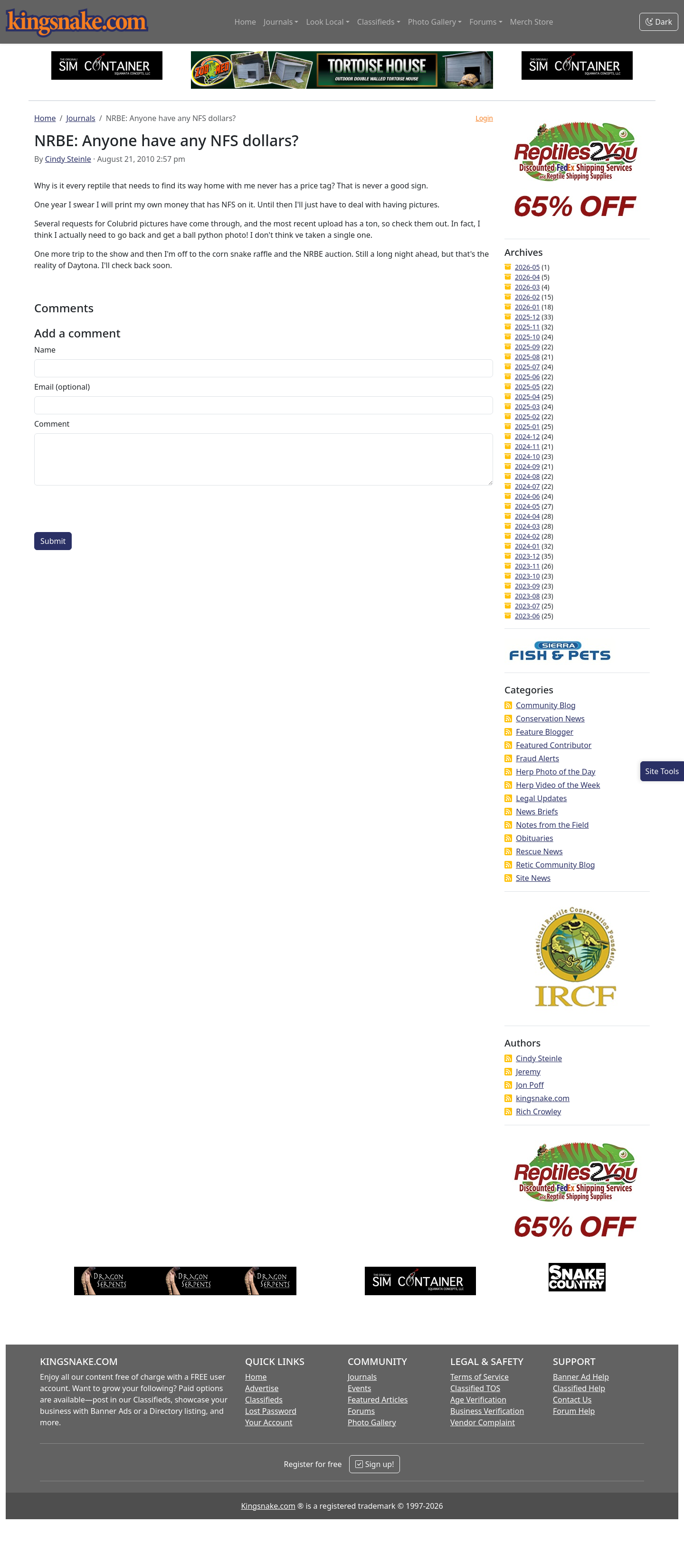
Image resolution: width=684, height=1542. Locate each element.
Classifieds (264, 1399)
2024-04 (527, 516)
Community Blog (546, 705)
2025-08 (527, 356)
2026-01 (527, 306)
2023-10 (527, 575)
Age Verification (478, 1399)
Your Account (268, 1422)
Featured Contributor (553, 745)
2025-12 (527, 316)
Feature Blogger (544, 732)
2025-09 (527, 346)
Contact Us (572, 1399)
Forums (361, 1411)
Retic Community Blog (555, 865)
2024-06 (527, 496)
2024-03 (527, 526)
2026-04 (527, 276)
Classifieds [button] (376, 22)
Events (359, 1388)
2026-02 (527, 296)
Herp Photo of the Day (555, 771)
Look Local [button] (324, 22)
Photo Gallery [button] (432, 22)
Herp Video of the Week (558, 785)
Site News (533, 878)
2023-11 (527, 565)
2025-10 (527, 336)
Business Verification (487, 1411)
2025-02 (527, 416)
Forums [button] (482, 22)
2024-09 (527, 466)
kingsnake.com (543, 1098)
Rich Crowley (538, 1111)
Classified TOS (475, 1388)
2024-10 (527, 456)
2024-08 (527, 476)
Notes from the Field (552, 825)
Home (245, 22)
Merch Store (531, 22)
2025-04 (527, 396)
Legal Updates (541, 798)
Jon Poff (529, 1085)
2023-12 (527, 556)
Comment (51, 424)
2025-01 (527, 426)
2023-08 (527, 595)
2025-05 (527, 386)
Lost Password (270, 1411)
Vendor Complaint (482, 1422)
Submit (53, 541)
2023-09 (527, 585)
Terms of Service (479, 1377)
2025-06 (527, 376)
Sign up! (374, 1464)
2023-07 (527, 605)
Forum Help (574, 1411)
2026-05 (527, 266)
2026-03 (527, 286)
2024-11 (527, 446)
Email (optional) (62, 387)
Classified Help (579, 1388)
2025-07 (527, 366)
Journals (80, 118)
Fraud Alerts (537, 758)
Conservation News (550, 718)
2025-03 (527, 406)
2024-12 (527, 436)
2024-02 (527, 536)
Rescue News (539, 851)
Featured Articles (378, 1399)
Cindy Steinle (68, 159)
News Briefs (537, 811)
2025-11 (527, 326)
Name (45, 350)
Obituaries (534, 838)
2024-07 (527, 486)
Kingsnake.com (268, 1506)
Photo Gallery (372, 1422)
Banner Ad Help (581, 1377)
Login (484, 117)
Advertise (261, 1388)
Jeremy (528, 1071)
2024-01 (527, 546)
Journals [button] (278, 22)
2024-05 (527, 506)
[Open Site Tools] (662, 771)
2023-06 (527, 615)
